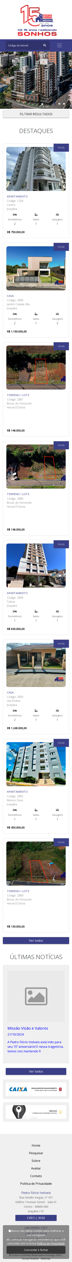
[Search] (28, 45)
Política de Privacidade (51, 1243)
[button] (54, 104)
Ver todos (36, 940)
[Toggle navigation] (59, 45)
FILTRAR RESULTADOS (36, 114)
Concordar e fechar (36, 1250)
